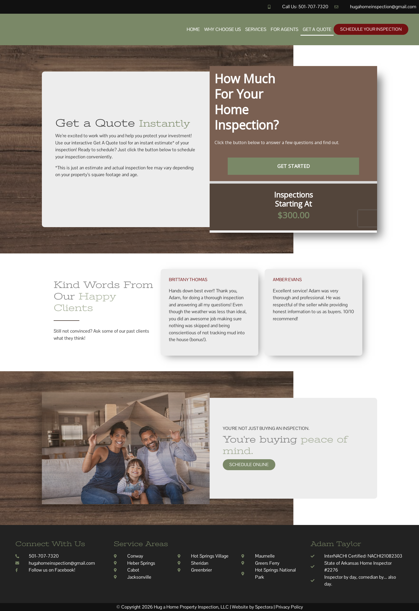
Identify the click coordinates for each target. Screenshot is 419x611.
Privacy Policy (289, 607)
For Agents (284, 29)
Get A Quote (317, 29)
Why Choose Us (222, 29)
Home (193, 29)
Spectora (264, 607)
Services (255, 29)
